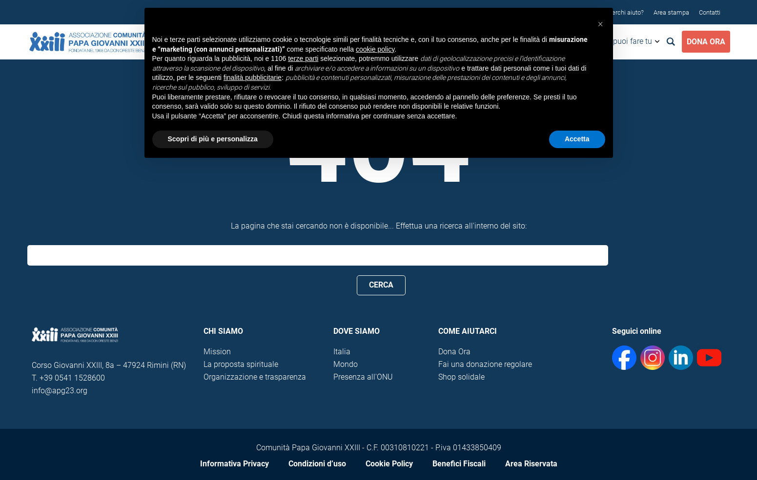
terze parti (303, 58)
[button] (600, 23)
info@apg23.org (59, 390)
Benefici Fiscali (459, 463)
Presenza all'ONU (363, 377)
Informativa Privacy (234, 463)
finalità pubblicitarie (253, 77)
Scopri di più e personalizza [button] (213, 139)
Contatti (709, 12)
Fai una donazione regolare (485, 364)
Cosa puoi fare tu (622, 41)
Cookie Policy (389, 463)
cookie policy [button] (375, 49)
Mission (217, 351)
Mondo (345, 364)
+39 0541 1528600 (72, 378)
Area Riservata (531, 463)
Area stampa (671, 12)
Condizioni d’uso (317, 463)
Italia (341, 351)
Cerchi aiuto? (626, 12)
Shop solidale (461, 377)
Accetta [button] (577, 139)
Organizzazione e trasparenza (255, 377)
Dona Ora (706, 41)
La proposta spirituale (241, 364)
